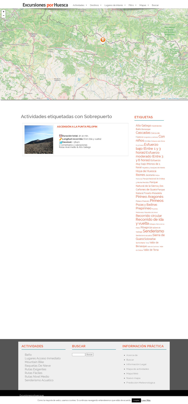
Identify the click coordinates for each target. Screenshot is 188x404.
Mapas (144, 5)
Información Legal (136, 364)
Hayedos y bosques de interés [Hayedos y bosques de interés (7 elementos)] (153, 168)
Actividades (80, 5)
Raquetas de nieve (38, 365)
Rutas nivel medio (37, 376)
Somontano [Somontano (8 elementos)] (140, 243)
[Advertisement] (75, 193)
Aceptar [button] (136, 400)
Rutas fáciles (33, 373)
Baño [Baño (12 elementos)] (138, 129)
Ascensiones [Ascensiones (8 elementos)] (156, 126)
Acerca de (132, 355)
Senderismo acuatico (39, 380)
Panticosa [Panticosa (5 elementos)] (139, 179)
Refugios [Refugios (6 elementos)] (152, 224)
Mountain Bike (34, 362)
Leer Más (146, 400)
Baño (28, 354)
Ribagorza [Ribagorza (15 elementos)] (146, 227)
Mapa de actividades (137, 369)
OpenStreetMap (173, 98)
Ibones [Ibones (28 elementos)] (140, 174)
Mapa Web (132, 373)
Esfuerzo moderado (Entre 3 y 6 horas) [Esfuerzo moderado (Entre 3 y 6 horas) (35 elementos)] (149, 156)
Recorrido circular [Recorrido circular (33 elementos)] (149, 216)
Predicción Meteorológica (140, 382)
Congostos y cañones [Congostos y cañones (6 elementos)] (150, 137)
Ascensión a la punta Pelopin (78, 126)
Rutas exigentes (35, 369)
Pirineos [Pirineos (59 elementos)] (156, 200)
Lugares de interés (115, 5)
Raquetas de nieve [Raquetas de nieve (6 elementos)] (151, 212)
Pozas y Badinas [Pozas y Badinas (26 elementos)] (146, 204)
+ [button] (3, 12)
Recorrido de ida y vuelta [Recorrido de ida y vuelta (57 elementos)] (150, 221)
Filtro (133, 5)
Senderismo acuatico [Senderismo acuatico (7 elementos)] (144, 235)
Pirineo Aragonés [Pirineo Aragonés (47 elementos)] (149, 197)
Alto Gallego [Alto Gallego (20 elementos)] (143, 125)
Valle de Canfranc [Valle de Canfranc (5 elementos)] (153, 246)
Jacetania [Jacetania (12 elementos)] (150, 175)
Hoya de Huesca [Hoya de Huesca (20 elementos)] (146, 171)
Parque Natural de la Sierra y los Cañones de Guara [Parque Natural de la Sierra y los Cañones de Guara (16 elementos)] (149, 186)
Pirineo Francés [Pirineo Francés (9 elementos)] (142, 201)
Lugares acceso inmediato (43, 358)
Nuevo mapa (133, 378)
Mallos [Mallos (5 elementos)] (157, 175)
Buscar (155, 5)
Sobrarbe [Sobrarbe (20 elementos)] (150, 238)
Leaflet (163, 98)
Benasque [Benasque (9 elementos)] (146, 129)
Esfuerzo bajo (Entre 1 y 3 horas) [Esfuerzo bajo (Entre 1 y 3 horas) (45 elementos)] (148, 148)
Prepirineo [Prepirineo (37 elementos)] (143, 208)
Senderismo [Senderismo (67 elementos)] (153, 231)
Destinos (96, 5)
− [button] (3, 16)
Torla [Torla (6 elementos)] (147, 243)
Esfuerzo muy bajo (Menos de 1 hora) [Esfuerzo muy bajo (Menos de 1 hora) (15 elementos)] (148, 164)
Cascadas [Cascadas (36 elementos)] (143, 132)
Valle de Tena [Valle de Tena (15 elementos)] (150, 249)
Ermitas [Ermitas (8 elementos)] (148, 141)
